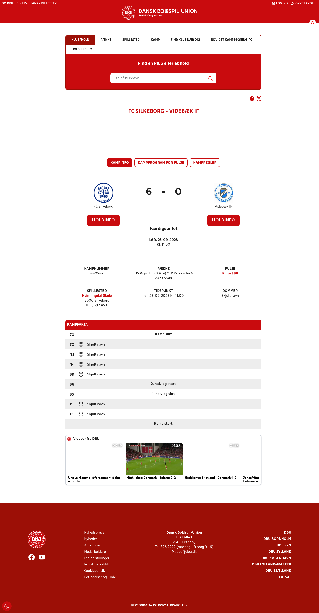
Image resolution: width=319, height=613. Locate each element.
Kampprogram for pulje (161, 163)
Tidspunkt (163, 291)
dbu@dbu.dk (187, 552)
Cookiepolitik (94, 571)
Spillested (97, 291)
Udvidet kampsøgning (231, 39)
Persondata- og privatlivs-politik (159, 605)
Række (163, 269)
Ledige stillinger (96, 558)
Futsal (285, 577)
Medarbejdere (95, 552)
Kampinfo (119, 163)
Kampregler (205, 163)
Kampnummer (97, 269)
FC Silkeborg (103, 206)
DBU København (276, 558)
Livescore (81, 49)
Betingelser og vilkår (100, 577)
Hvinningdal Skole (97, 296)
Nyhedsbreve (94, 532)
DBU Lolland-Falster (271, 564)
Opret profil (303, 3)
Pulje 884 (230, 273)
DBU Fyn (284, 545)
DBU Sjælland (278, 571)
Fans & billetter (43, 3)
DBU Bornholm (277, 539)
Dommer (230, 291)
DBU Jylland (279, 552)
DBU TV (21, 3)
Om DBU (7, 3)
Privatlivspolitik (96, 564)
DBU (287, 532)
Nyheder (90, 539)
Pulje (230, 269)
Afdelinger (92, 545)
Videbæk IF (223, 206)
